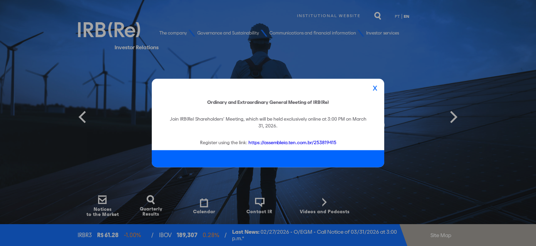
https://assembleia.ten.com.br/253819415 (292, 142)
